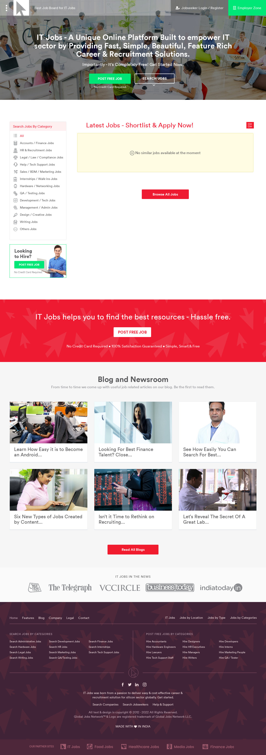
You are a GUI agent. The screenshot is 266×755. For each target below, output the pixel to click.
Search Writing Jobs (21, 657)
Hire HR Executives (194, 646)
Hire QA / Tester (228, 657)
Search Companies (105, 704)
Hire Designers (191, 641)
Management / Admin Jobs (38, 207)
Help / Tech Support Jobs (37, 164)
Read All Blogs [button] (133, 549)
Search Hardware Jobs (23, 646)
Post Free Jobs (158, 634)
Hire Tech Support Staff (159, 657)
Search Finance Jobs (101, 641)
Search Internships (99, 646)
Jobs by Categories (243, 618)
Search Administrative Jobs (25, 641)
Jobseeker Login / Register (200, 8)
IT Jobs (170, 618)
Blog (41, 618)
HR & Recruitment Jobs (36, 150)
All (22, 136)
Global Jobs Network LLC (173, 717)
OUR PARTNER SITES (41, 746)
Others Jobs (28, 229)
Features (28, 618)
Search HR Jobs (58, 646)
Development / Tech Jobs (37, 200)
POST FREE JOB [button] (110, 79)
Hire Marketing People (232, 652)
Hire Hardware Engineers (161, 646)
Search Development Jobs (64, 641)
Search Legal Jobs (20, 652)
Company (55, 618)
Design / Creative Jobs (36, 215)
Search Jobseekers (135, 704)
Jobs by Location (191, 618)
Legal (70, 618)
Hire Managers (191, 652)
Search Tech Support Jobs (104, 652)
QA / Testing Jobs (32, 193)
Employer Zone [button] (247, 8)
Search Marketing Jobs (62, 652)
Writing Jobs (29, 222)
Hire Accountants (156, 641)
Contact (83, 618)
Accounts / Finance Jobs (37, 143)
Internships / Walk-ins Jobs (38, 179)
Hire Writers (190, 657)
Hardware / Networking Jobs (40, 186)
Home (14, 618)
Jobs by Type (216, 618)
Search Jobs (154, 78)
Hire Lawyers (154, 652)
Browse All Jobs (165, 194)
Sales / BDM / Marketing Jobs (40, 172)
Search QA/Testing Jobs (63, 657)
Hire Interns (226, 646)
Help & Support (163, 704)
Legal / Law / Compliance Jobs (41, 157)
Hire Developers (228, 641)
